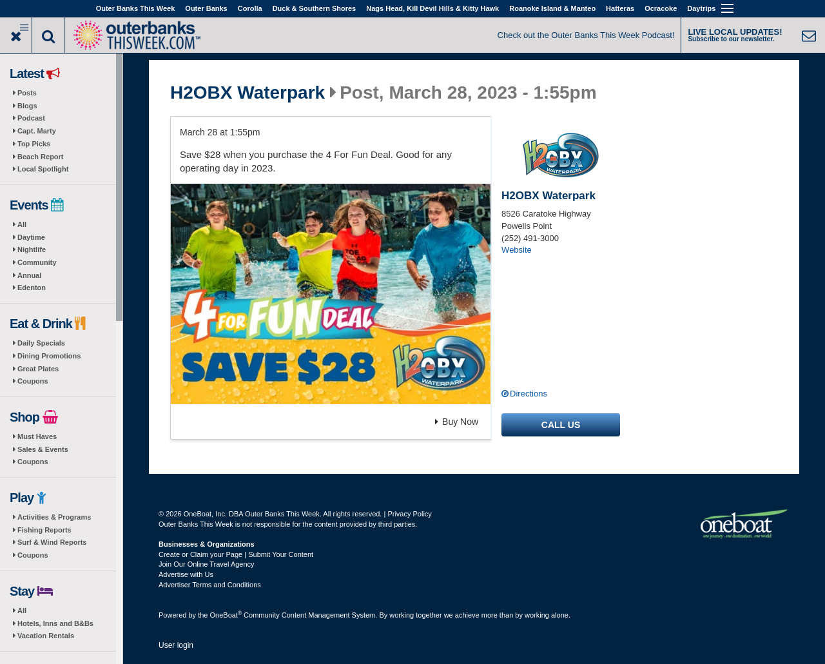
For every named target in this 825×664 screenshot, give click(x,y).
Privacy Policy (409, 514)
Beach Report (40, 157)
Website (516, 250)
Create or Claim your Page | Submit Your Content (236, 554)
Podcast (31, 118)
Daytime (31, 237)
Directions (528, 393)
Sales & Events (42, 449)
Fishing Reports (44, 530)
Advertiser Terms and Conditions (210, 585)
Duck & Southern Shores (314, 8)
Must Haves (37, 436)
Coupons (32, 381)
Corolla (250, 8)
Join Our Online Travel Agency (207, 564)
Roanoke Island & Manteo (552, 8)
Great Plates (38, 369)
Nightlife (31, 249)
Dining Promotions (49, 356)
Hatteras (620, 8)
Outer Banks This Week (135, 8)
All (21, 224)
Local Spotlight (42, 169)
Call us (560, 425)
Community (37, 262)
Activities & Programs (54, 517)
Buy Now (456, 421)
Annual (29, 275)
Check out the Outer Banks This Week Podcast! (586, 35)
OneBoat (226, 615)
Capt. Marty (36, 131)
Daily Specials (41, 343)
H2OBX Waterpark (247, 93)
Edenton (31, 287)
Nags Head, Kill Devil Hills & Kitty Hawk (432, 8)
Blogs (27, 106)
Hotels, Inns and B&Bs (55, 623)
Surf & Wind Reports (51, 542)
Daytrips (701, 8)
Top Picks (33, 144)
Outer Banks (206, 8)
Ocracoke (661, 8)
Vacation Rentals (45, 636)
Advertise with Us (186, 574)
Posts (27, 93)
